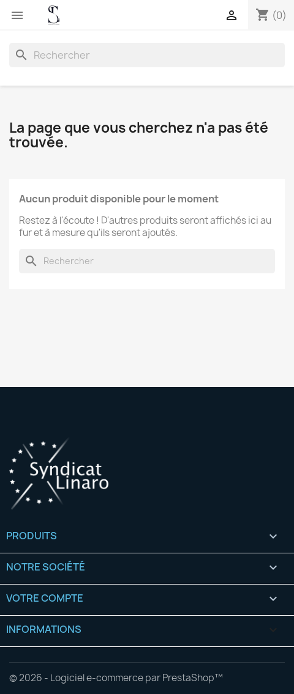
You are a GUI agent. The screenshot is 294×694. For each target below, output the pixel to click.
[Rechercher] (147, 55)
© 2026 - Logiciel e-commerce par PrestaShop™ (116, 677)
